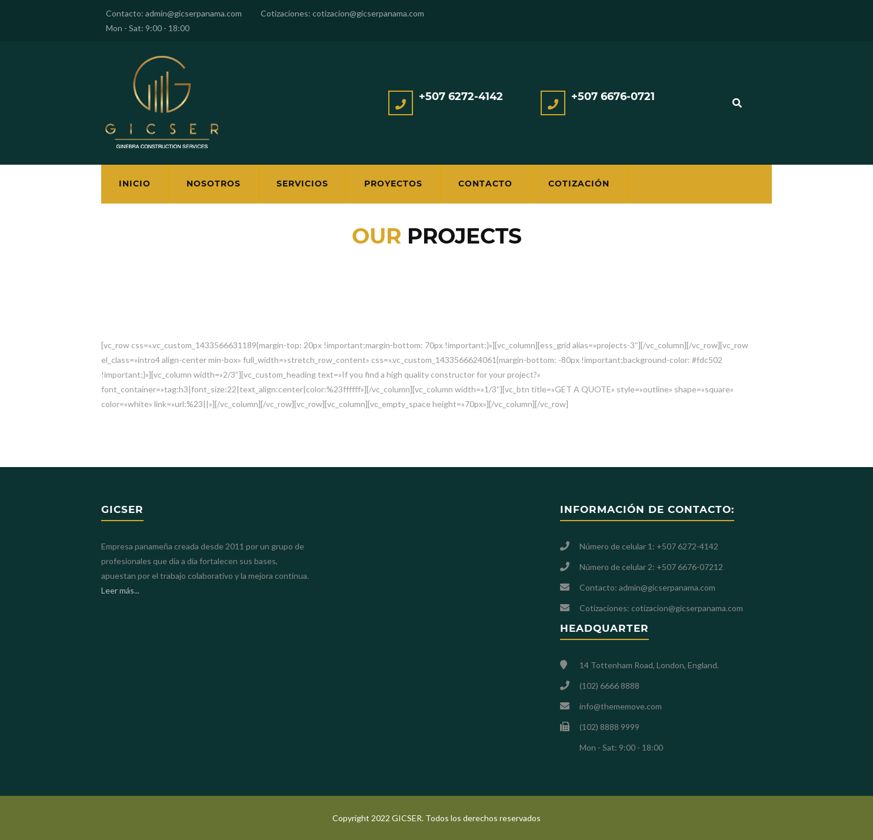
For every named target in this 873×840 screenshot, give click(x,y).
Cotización (578, 183)
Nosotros (213, 183)
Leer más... (120, 590)
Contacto (485, 183)
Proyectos (393, 183)
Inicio (135, 183)
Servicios (302, 183)
